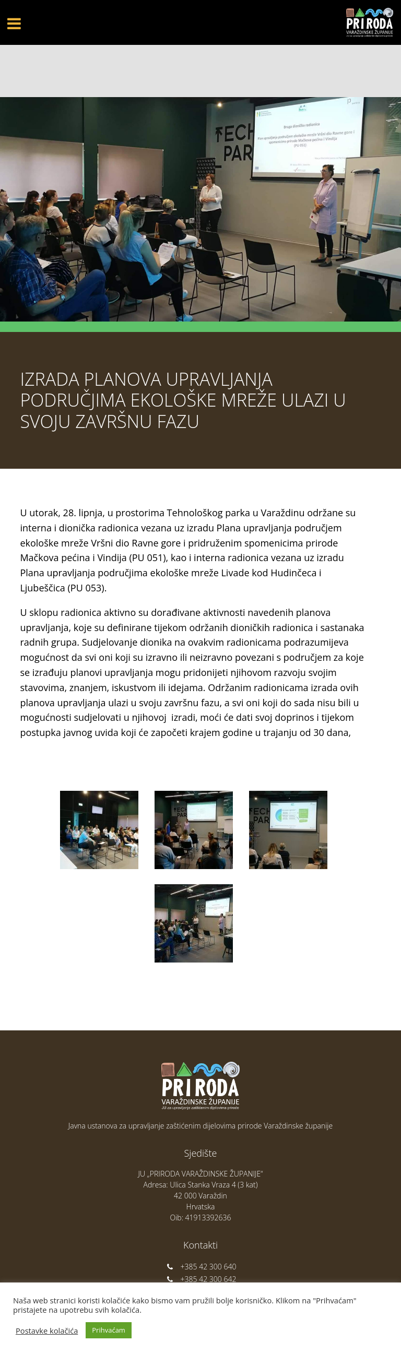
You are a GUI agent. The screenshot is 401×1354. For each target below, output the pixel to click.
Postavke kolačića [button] (47, 1330)
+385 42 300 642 (201, 1279)
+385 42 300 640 (201, 1267)
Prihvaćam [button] (108, 1330)
